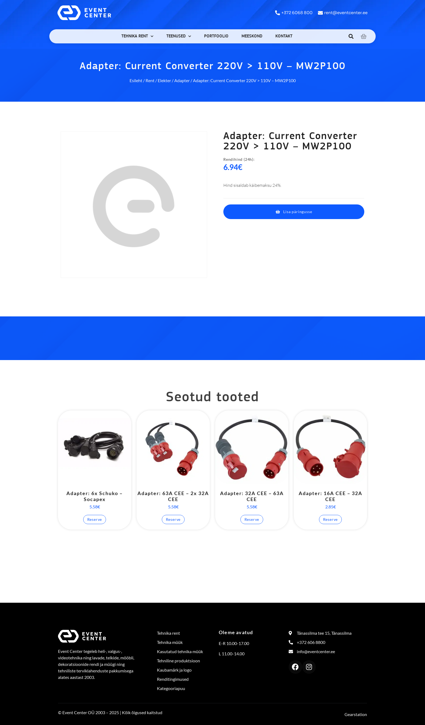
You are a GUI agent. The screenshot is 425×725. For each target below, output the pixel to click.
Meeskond (252, 36)
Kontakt (283, 36)
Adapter (182, 80)
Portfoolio (216, 36)
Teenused (178, 36)
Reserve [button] (94, 519)
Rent (150, 80)
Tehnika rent (137, 36)
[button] (351, 36)
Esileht (136, 80)
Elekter (164, 80)
